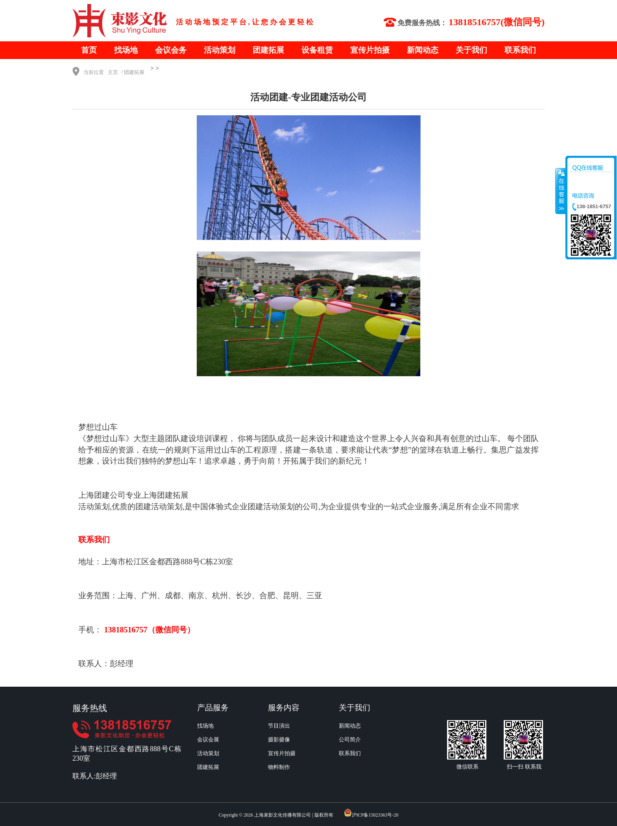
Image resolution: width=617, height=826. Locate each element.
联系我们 (520, 50)
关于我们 (471, 50)
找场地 (126, 50)
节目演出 (279, 726)
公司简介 (350, 740)
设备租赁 (317, 50)
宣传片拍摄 (370, 50)
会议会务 (171, 50)
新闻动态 (422, 50)
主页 (113, 72)
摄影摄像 (279, 740)
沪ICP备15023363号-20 (375, 815)
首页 (89, 50)
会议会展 (208, 740)
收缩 (560, 191)
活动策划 (219, 50)
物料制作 (279, 767)
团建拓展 (268, 50)
